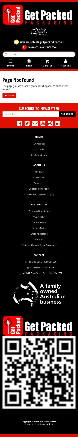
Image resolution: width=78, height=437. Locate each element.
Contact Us (39, 183)
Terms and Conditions (39, 211)
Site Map (39, 239)
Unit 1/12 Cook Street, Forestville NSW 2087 (42, 273)
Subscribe (67, 114)
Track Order (39, 149)
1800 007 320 (50, 262)
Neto (50, 424)
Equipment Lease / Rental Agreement (39, 245)
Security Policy (39, 228)
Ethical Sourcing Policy (39, 188)
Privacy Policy (39, 217)
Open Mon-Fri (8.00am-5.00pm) (39, 194)
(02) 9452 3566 (33, 262)
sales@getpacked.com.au (40, 267)
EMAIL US (39, 42)
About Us (39, 171)
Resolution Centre (39, 155)
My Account (39, 143)
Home (9, 95)
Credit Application (39, 233)
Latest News (39, 177)
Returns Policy (39, 222)
